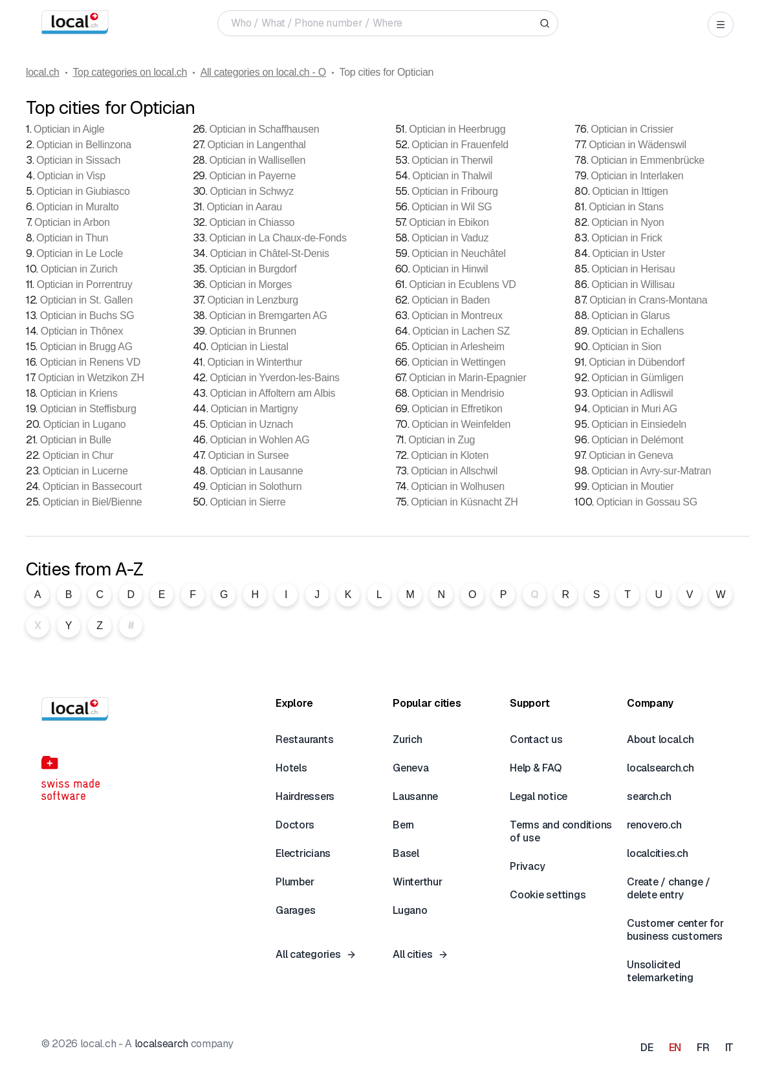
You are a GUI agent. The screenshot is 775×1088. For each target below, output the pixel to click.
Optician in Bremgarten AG (268, 315)
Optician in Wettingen (458, 362)
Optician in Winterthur (254, 362)
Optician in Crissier (632, 129)
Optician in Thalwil (452, 175)
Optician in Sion (626, 346)
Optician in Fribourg (454, 191)
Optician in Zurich (79, 268)
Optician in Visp (71, 175)
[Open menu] (721, 25)
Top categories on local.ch (129, 72)
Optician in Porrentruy (85, 284)
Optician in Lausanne (256, 470)
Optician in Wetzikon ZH (91, 377)
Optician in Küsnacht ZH (464, 501)
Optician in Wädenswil (637, 144)
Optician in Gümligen (637, 377)
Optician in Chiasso (251, 222)
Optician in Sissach (78, 160)
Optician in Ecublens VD (462, 284)
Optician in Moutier (632, 486)
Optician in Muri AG (634, 408)
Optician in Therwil (451, 160)
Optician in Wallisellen (257, 160)
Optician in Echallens (637, 331)
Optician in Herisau (633, 268)
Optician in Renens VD (90, 362)
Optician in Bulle (75, 439)
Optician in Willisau (633, 284)
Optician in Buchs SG (87, 315)
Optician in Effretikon (456, 408)
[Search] (544, 23)
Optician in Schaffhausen (264, 129)
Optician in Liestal (249, 346)
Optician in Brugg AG (86, 346)
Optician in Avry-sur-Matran (651, 470)
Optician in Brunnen (252, 331)
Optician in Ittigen (630, 191)
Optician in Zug (441, 439)
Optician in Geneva (631, 455)
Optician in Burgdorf (252, 268)
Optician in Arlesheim (458, 346)
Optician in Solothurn (255, 486)
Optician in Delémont (637, 439)
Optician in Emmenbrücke (647, 160)
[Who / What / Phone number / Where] (382, 23)
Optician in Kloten (449, 455)
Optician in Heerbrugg (457, 129)
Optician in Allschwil (454, 470)
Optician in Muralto (77, 206)
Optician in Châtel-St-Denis (269, 253)
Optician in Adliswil (632, 393)
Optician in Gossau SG (646, 501)
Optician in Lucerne (85, 470)
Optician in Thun (72, 237)
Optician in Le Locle (79, 253)
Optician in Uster (628, 253)
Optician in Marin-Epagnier (467, 377)
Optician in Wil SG (451, 206)
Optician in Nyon (627, 222)
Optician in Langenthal (256, 144)
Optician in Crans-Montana (648, 299)
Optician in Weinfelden (460, 424)
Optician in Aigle (69, 129)
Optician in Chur (78, 455)
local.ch (43, 72)
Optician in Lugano (84, 424)
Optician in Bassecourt (92, 486)
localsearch (161, 1043)
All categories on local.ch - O (263, 72)
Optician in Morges (250, 284)
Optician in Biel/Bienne (92, 501)
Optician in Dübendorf (636, 362)
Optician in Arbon (71, 222)
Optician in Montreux (456, 315)
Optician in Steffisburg (88, 408)
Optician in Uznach (251, 424)
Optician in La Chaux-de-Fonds (277, 237)
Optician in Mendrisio (457, 393)
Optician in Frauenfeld (459, 144)
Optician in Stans (626, 206)
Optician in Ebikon (448, 222)
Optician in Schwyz (251, 191)
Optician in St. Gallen (86, 299)
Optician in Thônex (82, 331)
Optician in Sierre (247, 501)
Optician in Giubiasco (82, 191)
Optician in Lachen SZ (461, 331)
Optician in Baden (450, 299)
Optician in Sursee (248, 455)
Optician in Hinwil (450, 268)
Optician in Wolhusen (458, 486)
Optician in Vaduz (449, 237)
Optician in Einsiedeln (638, 424)
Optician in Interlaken (637, 175)
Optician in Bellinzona (83, 144)
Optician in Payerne (252, 175)
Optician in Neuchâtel (458, 253)
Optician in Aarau (243, 206)
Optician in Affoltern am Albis (272, 393)
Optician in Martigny (254, 408)
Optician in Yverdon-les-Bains (274, 377)
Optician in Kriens (79, 393)
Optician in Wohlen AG (259, 439)
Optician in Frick (626, 237)
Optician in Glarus (630, 315)
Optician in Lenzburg (252, 299)
